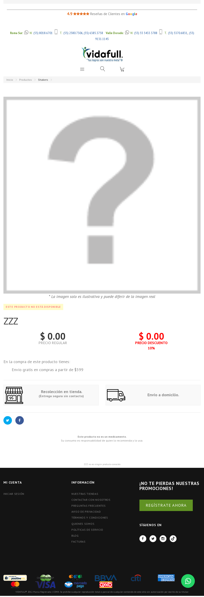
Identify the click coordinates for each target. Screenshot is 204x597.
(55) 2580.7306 (73, 33)
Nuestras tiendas (84, 493)
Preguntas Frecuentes (88, 505)
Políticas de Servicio (87, 529)
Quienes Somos (82, 523)
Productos (25, 79)
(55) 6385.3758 (93, 33)
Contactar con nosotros (91, 499)
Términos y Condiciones (89, 517)
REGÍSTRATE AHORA (166, 505)
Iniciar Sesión (13, 493)
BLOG (75, 535)
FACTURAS (78, 541)
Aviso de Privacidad (86, 511)
